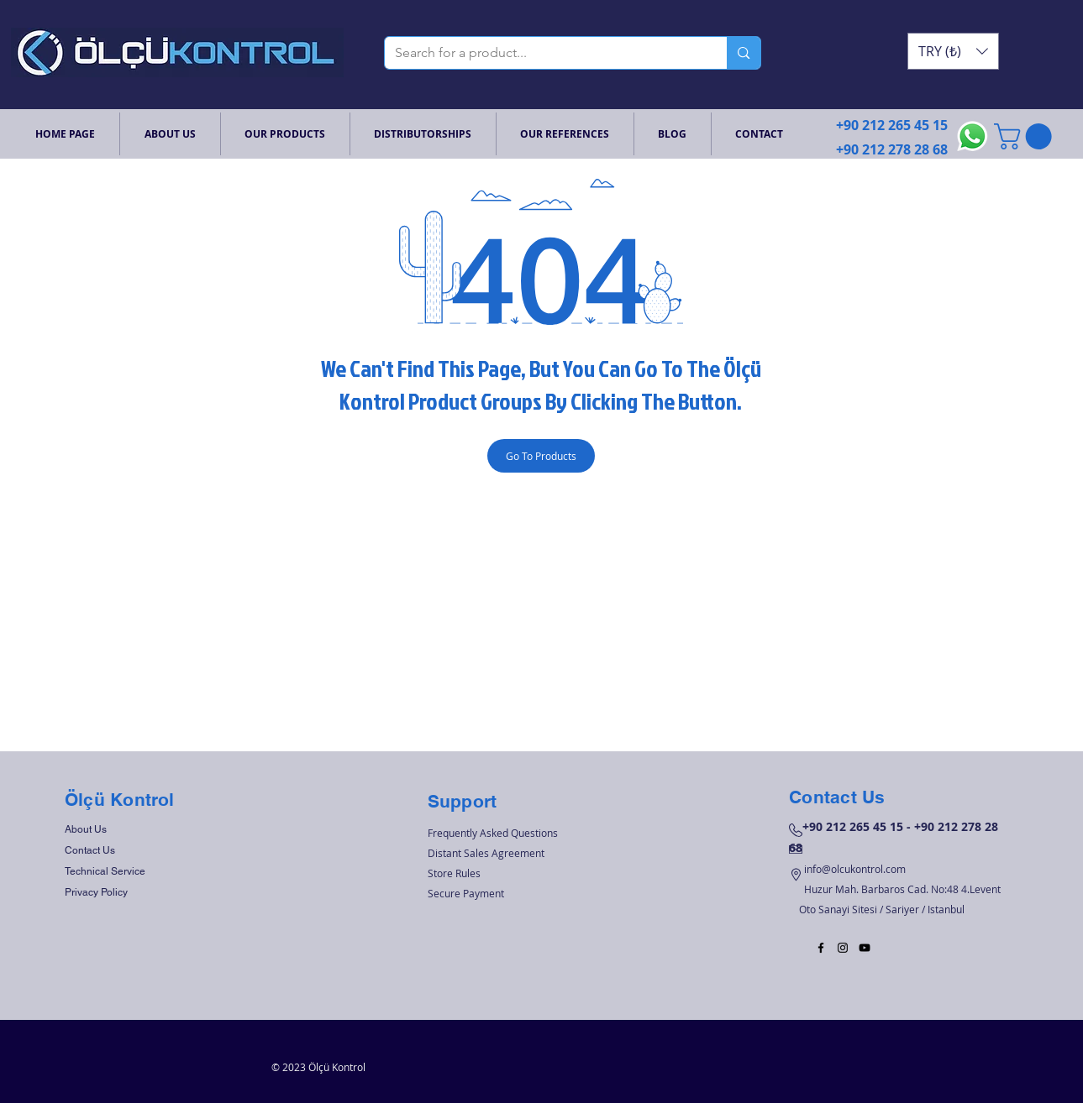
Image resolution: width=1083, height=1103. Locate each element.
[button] (953, 51)
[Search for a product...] (543, 53)
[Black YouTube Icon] (864, 947)
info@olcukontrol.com (855, 869)
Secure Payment (466, 893)
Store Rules (454, 873)
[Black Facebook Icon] (821, 947)
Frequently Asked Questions (493, 832)
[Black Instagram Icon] (842, 947)
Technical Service (105, 871)
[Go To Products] (541, 456)
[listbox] (953, 51)
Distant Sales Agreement (486, 853)
